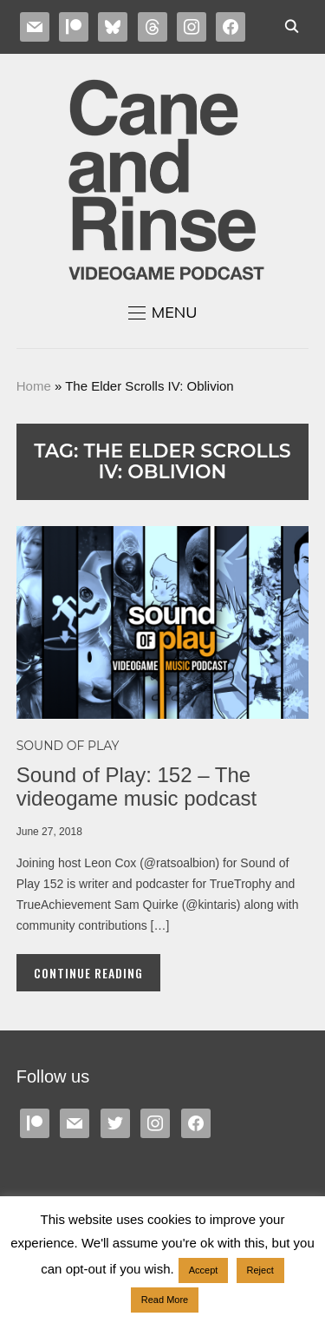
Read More (164, 1299)
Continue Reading (88, 973)
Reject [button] (260, 1270)
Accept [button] (203, 1270)
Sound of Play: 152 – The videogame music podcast (136, 786)
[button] (163, 312)
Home (33, 385)
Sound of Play (68, 746)
